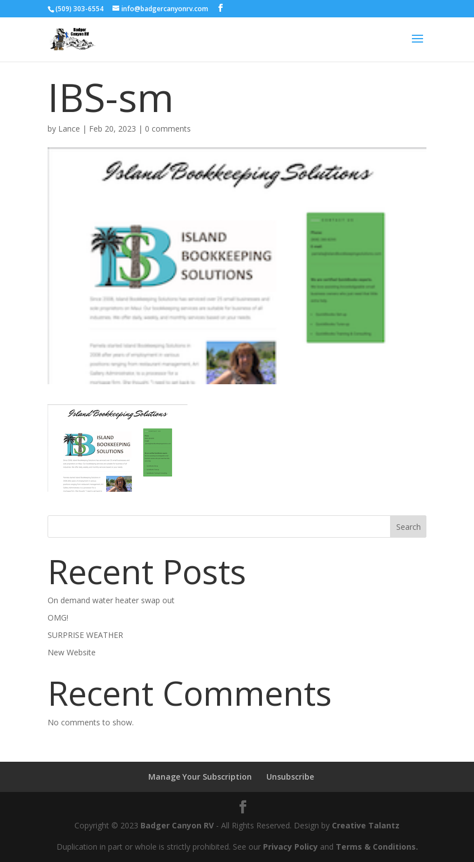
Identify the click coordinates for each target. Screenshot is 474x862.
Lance (69, 128)
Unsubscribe (290, 776)
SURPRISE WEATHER (85, 635)
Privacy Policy (290, 846)
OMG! (58, 617)
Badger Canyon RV (177, 825)
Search (408, 526)
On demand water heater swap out (111, 600)
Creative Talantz (366, 825)
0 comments (168, 128)
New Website (72, 652)
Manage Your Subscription (200, 776)
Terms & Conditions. (377, 846)
